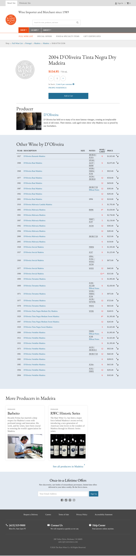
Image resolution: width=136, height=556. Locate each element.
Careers (48, 515)
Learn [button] (34, 30)
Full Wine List (26, 36)
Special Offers (44, 36)
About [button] (46, 30)
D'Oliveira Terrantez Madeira (35, 279)
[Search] (56, 22)
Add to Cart (68, 96)
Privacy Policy (82, 515)
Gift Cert (92, 36)
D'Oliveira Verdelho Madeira (34, 333)
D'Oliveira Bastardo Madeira (34, 156)
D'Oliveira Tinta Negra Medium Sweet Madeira (41, 317)
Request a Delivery (30, 515)
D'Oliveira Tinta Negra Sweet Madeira (38, 327)
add (118, 156)
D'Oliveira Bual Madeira (33, 163)
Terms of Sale (64, 515)
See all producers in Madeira (68, 466)
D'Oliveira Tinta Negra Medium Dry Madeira (41, 311)
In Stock (51, 84)
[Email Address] (63, 494)
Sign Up (94, 494)
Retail (11, 3)
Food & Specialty (67, 36)
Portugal (28, 44)
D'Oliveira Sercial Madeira (34, 247)
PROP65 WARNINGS (57, 88)
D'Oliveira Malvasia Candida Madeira (38, 205)
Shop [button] (22, 30)
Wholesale (25, 3)
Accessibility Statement (104, 515)
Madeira (37, 44)
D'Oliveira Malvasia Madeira (34, 210)
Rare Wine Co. (11, 19)
